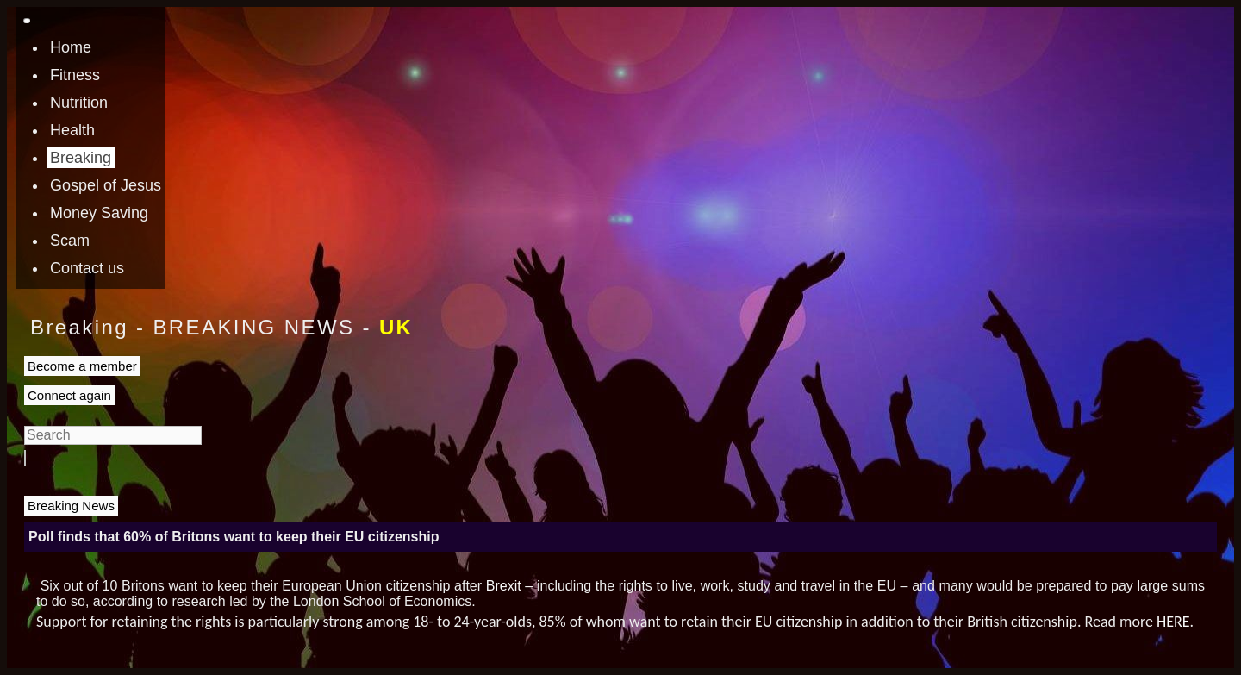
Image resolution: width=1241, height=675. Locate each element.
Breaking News (71, 505)
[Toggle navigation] (26, 20)
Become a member (82, 366)
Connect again (69, 395)
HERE (1173, 621)
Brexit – (509, 585)
